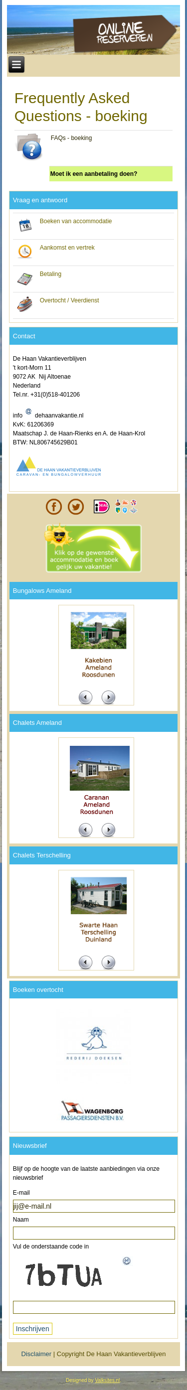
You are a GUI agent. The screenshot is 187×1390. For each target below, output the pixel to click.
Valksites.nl (107, 1380)
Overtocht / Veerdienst (69, 300)
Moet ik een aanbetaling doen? (94, 173)
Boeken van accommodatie (76, 221)
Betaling (50, 274)
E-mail (21, 1192)
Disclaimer (36, 1354)
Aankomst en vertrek (67, 247)
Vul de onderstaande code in (51, 1246)
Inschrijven (32, 1329)
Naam (21, 1219)
